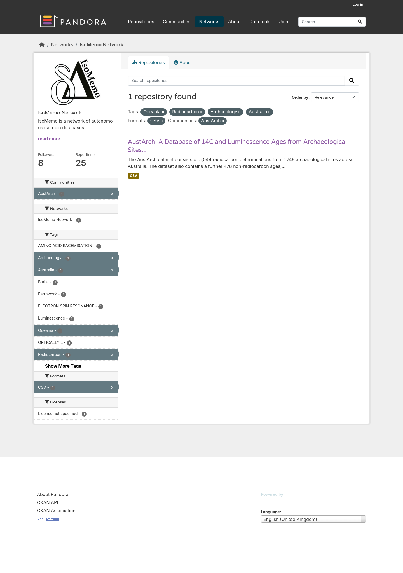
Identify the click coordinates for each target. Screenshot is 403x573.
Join (283, 21)
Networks (209, 21)
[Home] (42, 45)
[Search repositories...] (332, 22)
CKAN (270, 501)
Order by (300, 97)
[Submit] (359, 22)
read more (49, 139)
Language (270, 511)
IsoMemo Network (101, 45)
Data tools (260, 21)
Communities (177, 21)
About (234, 21)
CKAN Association (56, 510)
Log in (358, 4)
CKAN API (47, 502)
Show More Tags (63, 366)
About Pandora (53, 494)
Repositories (141, 21)
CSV (133, 175)
